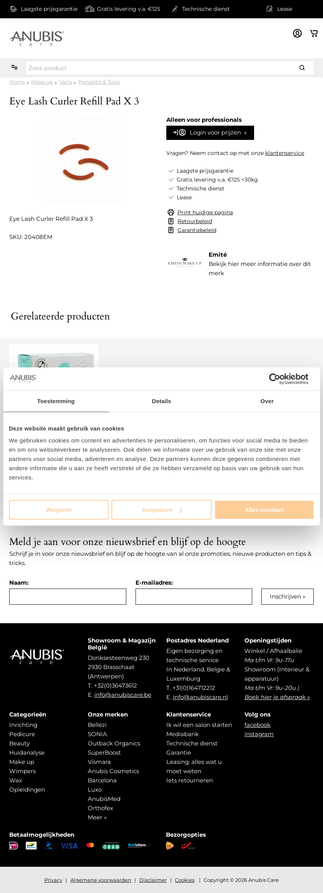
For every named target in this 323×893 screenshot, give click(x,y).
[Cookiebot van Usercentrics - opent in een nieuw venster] (280, 379)
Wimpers (22, 771)
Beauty (19, 743)
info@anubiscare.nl (200, 697)
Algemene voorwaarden (100, 880)
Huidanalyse (27, 752)
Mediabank (182, 734)
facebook (257, 724)
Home (17, 82)
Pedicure (22, 734)
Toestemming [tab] (56, 401)
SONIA (97, 734)
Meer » (97, 817)
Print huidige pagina (205, 212)
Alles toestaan (264, 509)
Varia (65, 82)
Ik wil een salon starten (199, 724)
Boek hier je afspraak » (277, 697)
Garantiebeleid (196, 230)
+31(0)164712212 (193, 687)
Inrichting (23, 724)
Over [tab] (267, 401)
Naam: (18, 582)
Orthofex (100, 808)
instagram (259, 734)
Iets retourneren (189, 780)
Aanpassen (162, 509)
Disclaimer (153, 880)
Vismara (99, 761)
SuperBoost (104, 752)
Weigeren (59, 509)
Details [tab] (161, 401)
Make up (42, 82)
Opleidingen (27, 789)
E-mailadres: (154, 582)
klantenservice (284, 153)
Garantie (178, 752)
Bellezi (97, 724)
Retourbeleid (194, 221)
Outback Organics (114, 743)
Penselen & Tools (99, 82)
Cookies (184, 880)
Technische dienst (192, 743)
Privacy (53, 880)
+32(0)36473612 (115, 685)
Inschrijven (285, 596)
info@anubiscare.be (122, 694)
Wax (15, 780)
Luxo (95, 789)
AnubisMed (104, 798)
